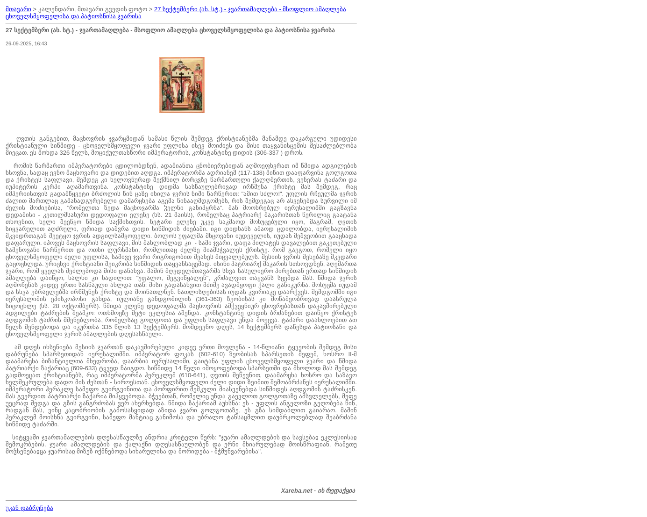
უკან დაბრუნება (29, 507)
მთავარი (18, 9)
